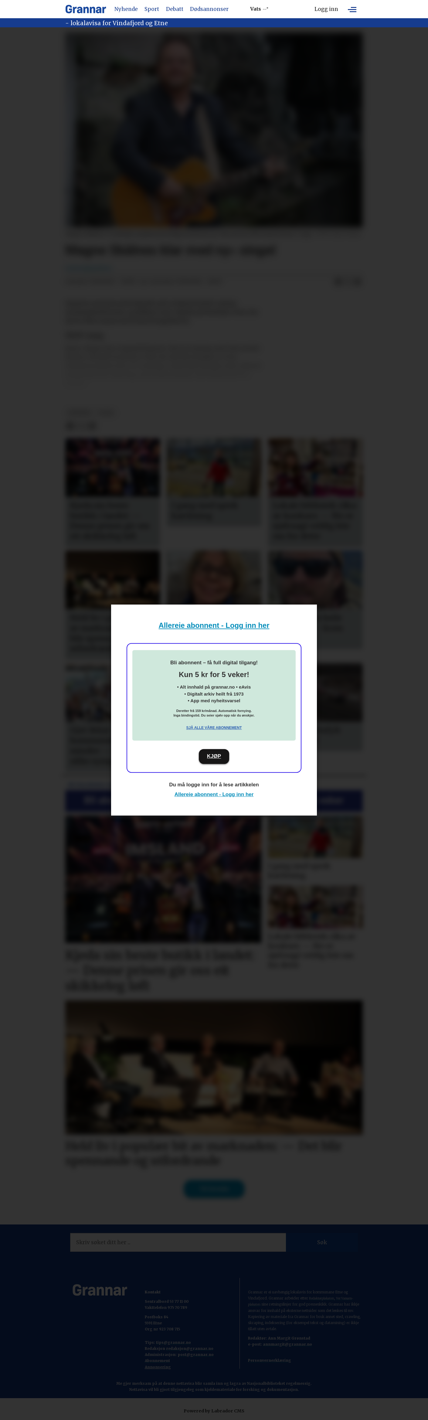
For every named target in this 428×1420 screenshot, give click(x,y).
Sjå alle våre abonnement (214, 728)
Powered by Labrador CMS (214, 1411)
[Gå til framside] (85, 9)
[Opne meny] (352, 9)
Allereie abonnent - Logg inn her (214, 625)
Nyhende (126, 9)
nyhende (79, 412)
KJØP (214, 756)
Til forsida (214, 1189)
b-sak (106, 412)
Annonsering (158, 1367)
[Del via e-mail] (357, 281)
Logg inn (326, 9)
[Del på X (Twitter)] (347, 281)
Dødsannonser (209, 9)
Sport (151, 9)
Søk (322, 1242)
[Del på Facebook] (338, 281)
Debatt (174, 9)
